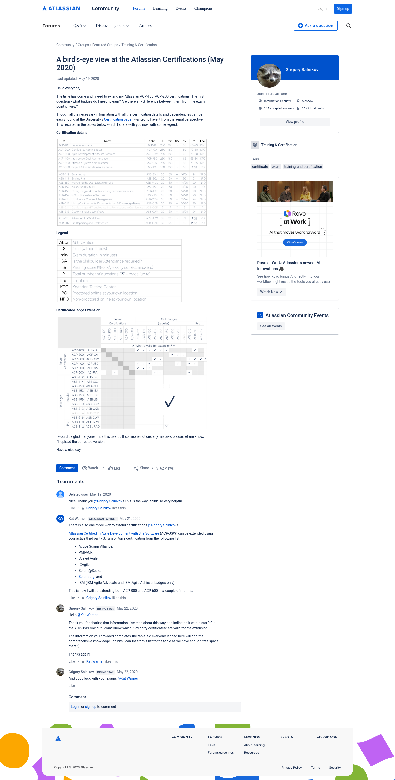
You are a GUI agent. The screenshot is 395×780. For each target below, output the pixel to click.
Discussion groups (112, 25)
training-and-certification (303, 167)
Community (105, 8)
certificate (260, 167)
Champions (203, 8)
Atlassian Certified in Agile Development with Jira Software (114, 533)
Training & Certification (139, 45)
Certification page (117, 119)
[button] (132, 182)
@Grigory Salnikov (108, 501)
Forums (139, 8)
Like (72, 508)
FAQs (211, 745)
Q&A (79, 25)
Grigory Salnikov (98, 508)
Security (335, 767)
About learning (254, 745)
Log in (321, 8)
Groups (83, 45)
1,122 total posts (313, 108)
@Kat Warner (87, 615)
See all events (271, 326)
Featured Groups (105, 45)
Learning (160, 8)
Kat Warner (77, 519)
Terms (315, 767)
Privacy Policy (291, 767)
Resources (251, 752)
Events (181, 8)
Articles (145, 25)
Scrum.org (87, 577)
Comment (67, 468)
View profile (295, 122)
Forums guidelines (221, 752)
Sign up (343, 8)
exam (276, 167)
